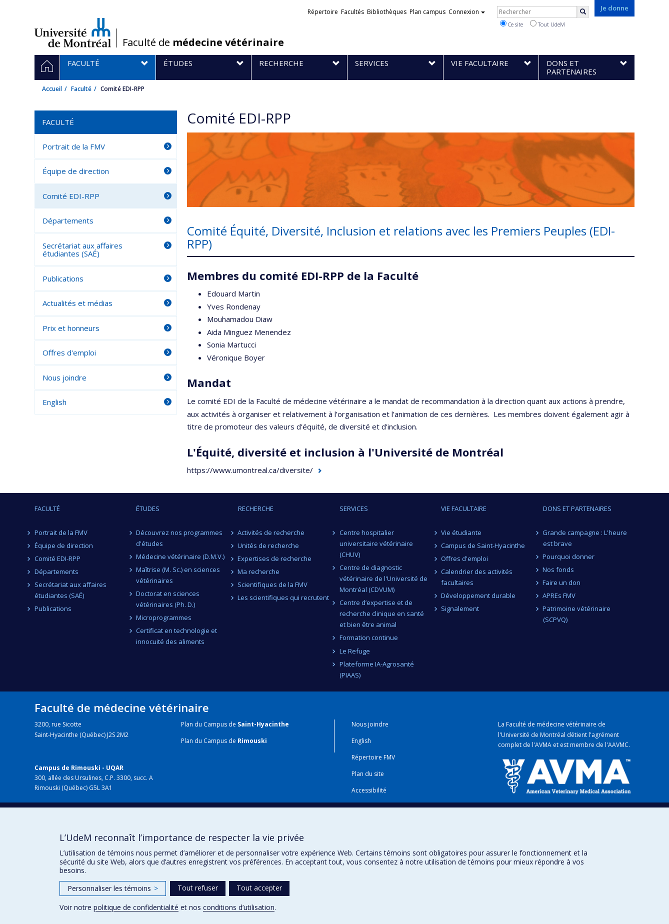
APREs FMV (559, 595)
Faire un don (562, 582)
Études (148, 508)
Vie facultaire (463, 508)
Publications (63, 279)
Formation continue (369, 637)
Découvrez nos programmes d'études (179, 538)
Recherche (256, 508)
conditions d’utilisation (238, 907)
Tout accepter (259, 887)
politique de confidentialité (136, 907)
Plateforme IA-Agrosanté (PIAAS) (377, 670)
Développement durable (478, 595)
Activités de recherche (271, 532)
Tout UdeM (547, 24)
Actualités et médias (77, 303)
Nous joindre (64, 377)
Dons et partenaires (577, 508)
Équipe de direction (75, 171)
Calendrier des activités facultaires (476, 577)
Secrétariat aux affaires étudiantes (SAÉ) (82, 249)
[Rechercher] (583, 12)
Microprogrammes (164, 617)
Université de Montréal (72, 33)
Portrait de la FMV (73, 147)
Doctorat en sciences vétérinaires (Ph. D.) (168, 599)
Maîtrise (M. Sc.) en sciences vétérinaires (178, 575)
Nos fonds (558, 569)
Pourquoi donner (569, 556)
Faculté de (203, 43)
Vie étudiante (461, 532)
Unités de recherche (269, 545)
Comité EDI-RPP (71, 196)
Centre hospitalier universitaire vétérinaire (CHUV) (376, 543)
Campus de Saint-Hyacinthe (483, 545)
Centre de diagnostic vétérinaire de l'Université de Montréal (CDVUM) (384, 578)
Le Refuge (355, 651)
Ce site (511, 24)
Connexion (466, 12)
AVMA (543, 744)
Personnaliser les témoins (113, 888)
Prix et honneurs (71, 328)
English (54, 402)
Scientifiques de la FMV (273, 584)
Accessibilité (369, 790)
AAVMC (618, 744)
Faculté (81, 88)
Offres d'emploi (69, 353)
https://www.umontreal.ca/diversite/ (250, 470)
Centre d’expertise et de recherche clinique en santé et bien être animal (382, 613)
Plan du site (368, 774)
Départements (68, 221)
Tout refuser (198, 887)
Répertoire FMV (373, 757)
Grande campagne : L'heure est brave (585, 538)
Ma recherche (259, 571)
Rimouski (252, 740)
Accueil (52, 88)
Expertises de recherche (275, 558)
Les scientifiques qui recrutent (284, 597)
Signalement (460, 608)
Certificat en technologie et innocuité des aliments (176, 636)
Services (354, 508)
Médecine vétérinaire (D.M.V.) (180, 556)
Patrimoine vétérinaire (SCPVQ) (577, 614)
